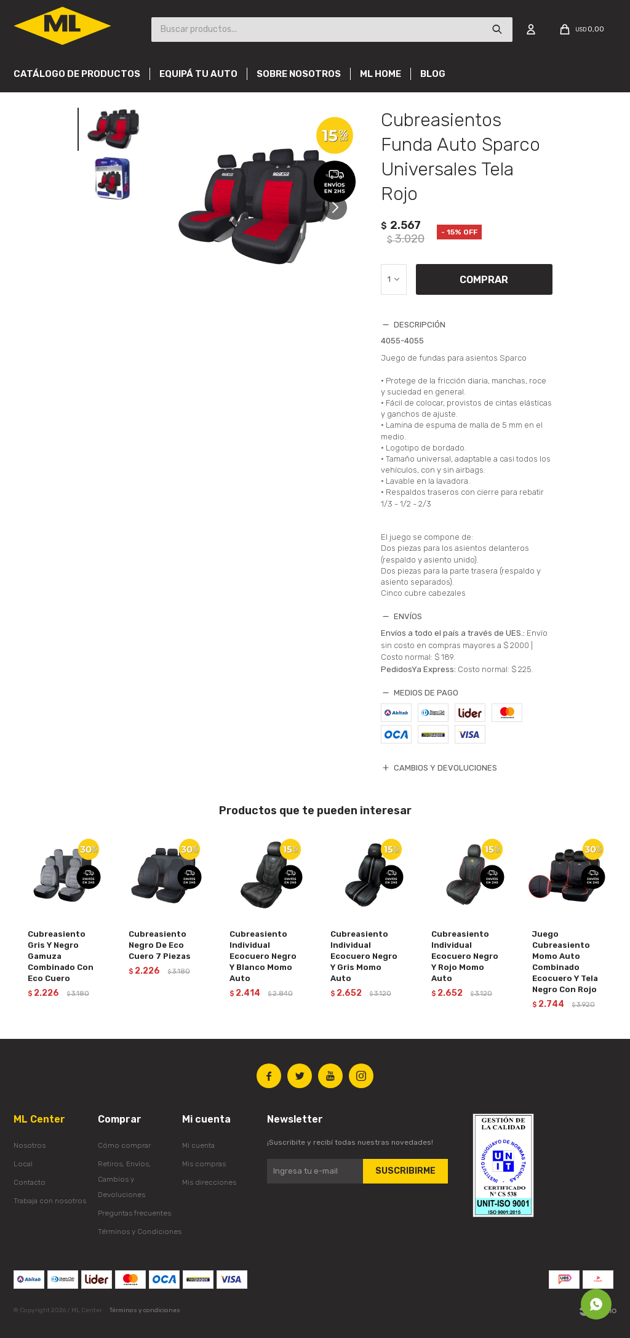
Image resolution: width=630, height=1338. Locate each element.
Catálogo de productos (77, 73)
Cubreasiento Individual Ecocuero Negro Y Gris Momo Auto (363, 956)
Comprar (484, 280)
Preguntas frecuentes (134, 1213)
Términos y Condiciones (139, 1231)
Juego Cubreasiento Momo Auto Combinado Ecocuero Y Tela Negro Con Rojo (565, 961)
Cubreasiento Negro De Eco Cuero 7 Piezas (160, 945)
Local (23, 1164)
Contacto (30, 1182)
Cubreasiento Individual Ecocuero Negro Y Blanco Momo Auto (263, 956)
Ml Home (380, 73)
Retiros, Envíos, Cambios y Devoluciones (124, 1179)
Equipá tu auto (198, 73)
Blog (432, 73)
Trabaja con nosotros (50, 1200)
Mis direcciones (209, 1182)
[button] (339, 213)
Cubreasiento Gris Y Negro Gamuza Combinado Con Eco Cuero (61, 956)
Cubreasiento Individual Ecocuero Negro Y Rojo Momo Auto (464, 956)
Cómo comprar (124, 1145)
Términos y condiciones (145, 1310)
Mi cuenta (198, 1145)
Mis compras (204, 1164)
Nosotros (30, 1145)
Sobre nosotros (299, 73)
